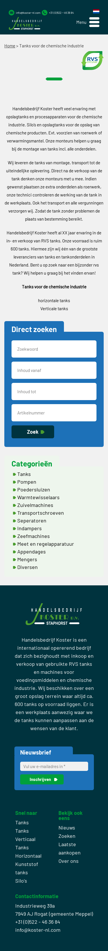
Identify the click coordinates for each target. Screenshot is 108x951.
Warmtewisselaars (38, 497)
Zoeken (66, 836)
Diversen (27, 567)
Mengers (27, 559)
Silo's (21, 880)
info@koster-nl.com (28, 12)
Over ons (68, 861)
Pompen (26, 482)
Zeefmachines (33, 536)
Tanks (24, 474)
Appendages (31, 551)
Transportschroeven (40, 513)
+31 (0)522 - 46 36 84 (61, 12)
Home (9, 45)
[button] (87, 22)
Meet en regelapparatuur (45, 544)
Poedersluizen (33, 489)
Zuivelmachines (35, 505)
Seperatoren (31, 520)
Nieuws (66, 827)
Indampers (29, 528)
